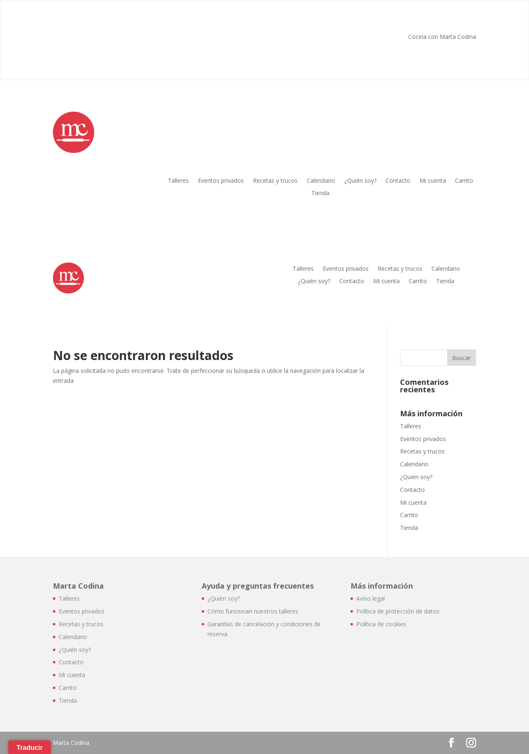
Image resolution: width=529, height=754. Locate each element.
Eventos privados (221, 181)
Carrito (464, 181)
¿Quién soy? (360, 181)
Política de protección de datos (397, 611)
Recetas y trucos (275, 181)
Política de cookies (381, 624)
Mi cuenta (432, 181)
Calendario (321, 181)
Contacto (398, 181)
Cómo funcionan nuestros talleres (252, 611)
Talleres (178, 181)
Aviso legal (370, 598)
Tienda (320, 193)
